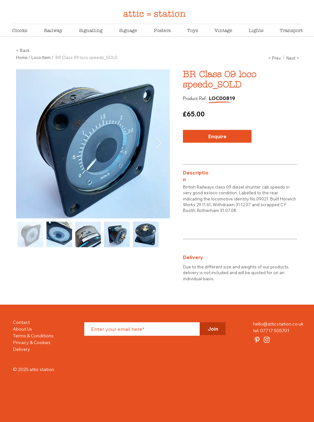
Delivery (21, 349)
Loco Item (41, 57)
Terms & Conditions (33, 336)
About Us (22, 329)
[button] (275, 58)
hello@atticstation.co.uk (278, 324)
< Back (23, 50)
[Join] (213, 328)
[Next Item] (158, 144)
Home (22, 57)
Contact (21, 322)
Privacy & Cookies (32, 342)
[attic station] (257, 340)
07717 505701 (274, 330)
